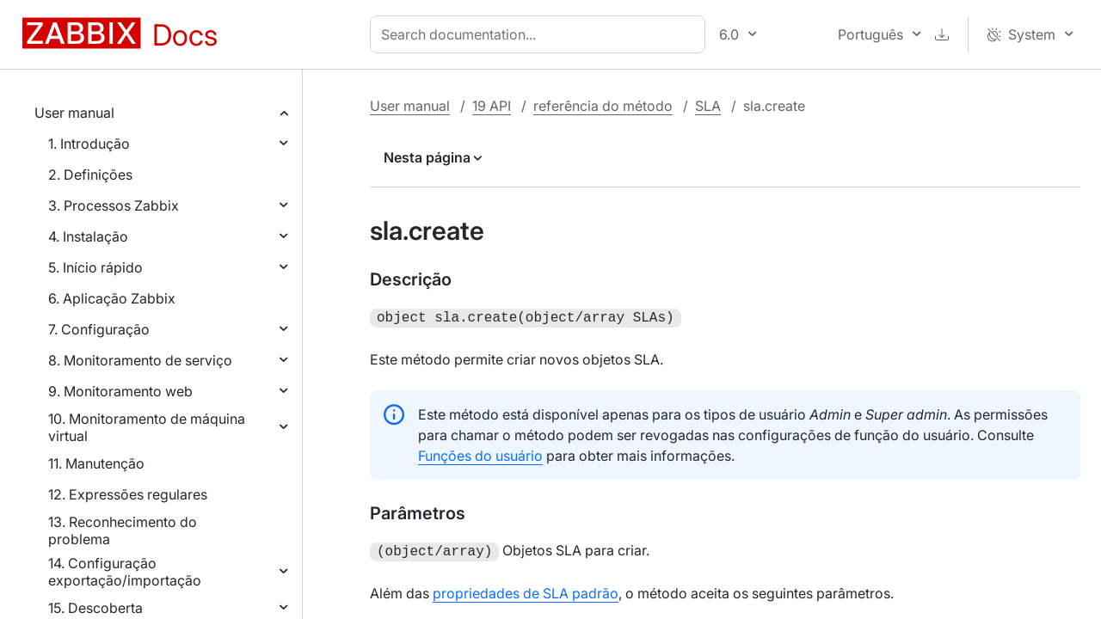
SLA (708, 105)
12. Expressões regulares (127, 494)
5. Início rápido (95, 267)
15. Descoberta (95, 607)
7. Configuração (99, 329)
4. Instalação (88, 236)
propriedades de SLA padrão (525, 589)
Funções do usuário (480, 454)
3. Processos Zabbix (113, 205)
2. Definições (90, 174)
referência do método (603, 105)
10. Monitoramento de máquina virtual (146, 427)
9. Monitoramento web (120, 391)
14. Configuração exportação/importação (124, 572)
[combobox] (541, 34)
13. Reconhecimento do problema (122, 530)
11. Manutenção (96, 463)
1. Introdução (89, 143)
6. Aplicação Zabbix (111, 298)
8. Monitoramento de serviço (140, 360)
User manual (74, 112)
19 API (491, 105)
